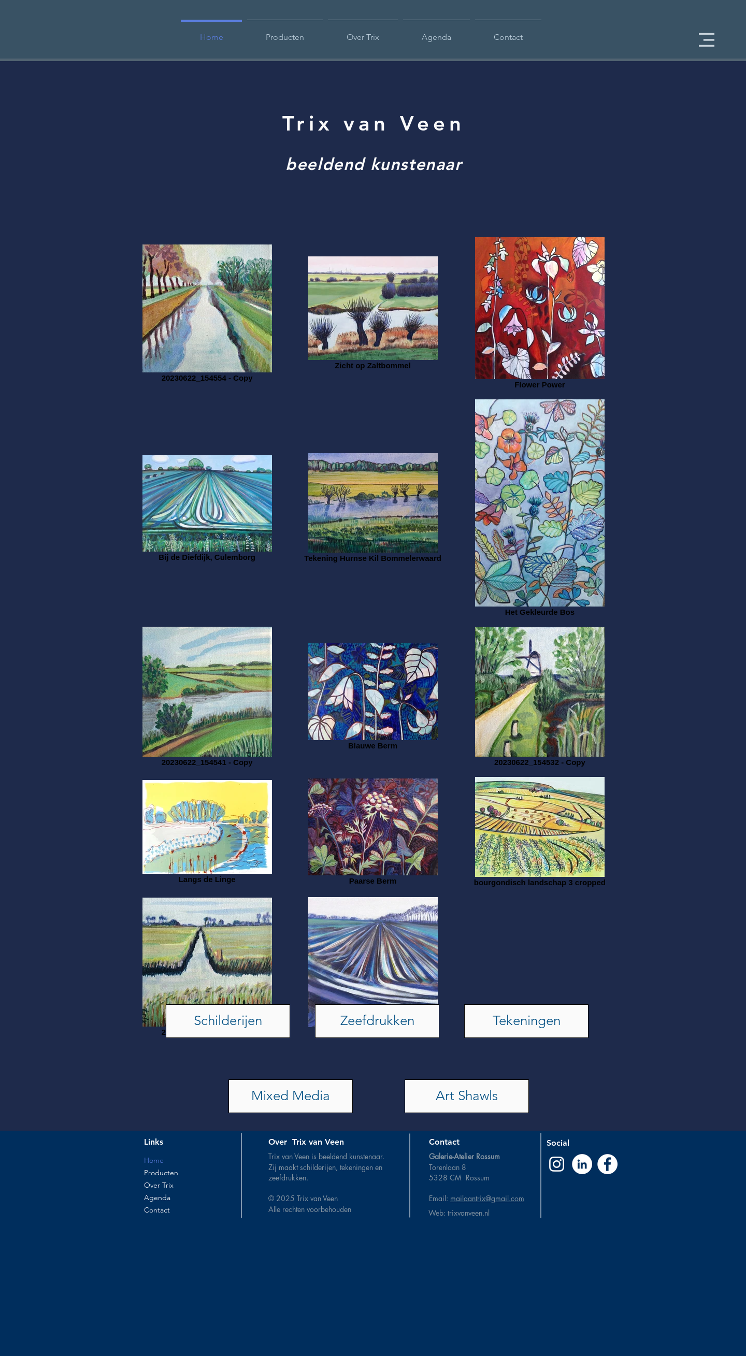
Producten (161, 1172)
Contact (157, 1210)
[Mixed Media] (290, 1096)
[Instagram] (557, 1164)
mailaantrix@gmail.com (487, 1198)
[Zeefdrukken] (377, 1021)
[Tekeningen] (526, 1021)
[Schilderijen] (228, 1021)
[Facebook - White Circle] (607, 1164)
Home (154, 1160)
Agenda (157, 1197)
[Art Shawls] (467, 1096)
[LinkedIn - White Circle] (582, 1164)
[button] (706, 40)
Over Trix (159, 1185)
